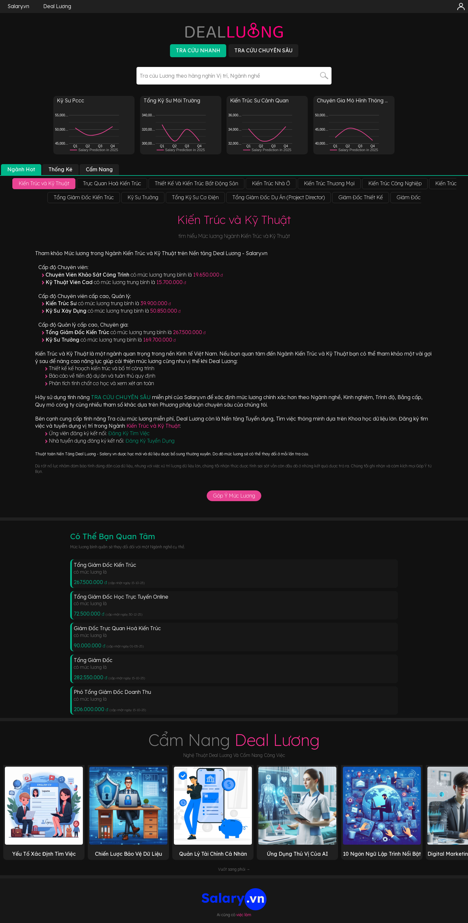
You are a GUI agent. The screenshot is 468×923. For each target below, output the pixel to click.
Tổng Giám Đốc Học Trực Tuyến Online (121, 596)
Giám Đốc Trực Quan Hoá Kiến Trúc (117, 628)
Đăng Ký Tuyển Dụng (150, 440)
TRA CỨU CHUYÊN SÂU (121, 397)
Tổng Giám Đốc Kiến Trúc (105, 565)
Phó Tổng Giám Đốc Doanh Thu (112, 692)
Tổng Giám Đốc (93, 660)
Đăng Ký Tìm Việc (129, 433)
